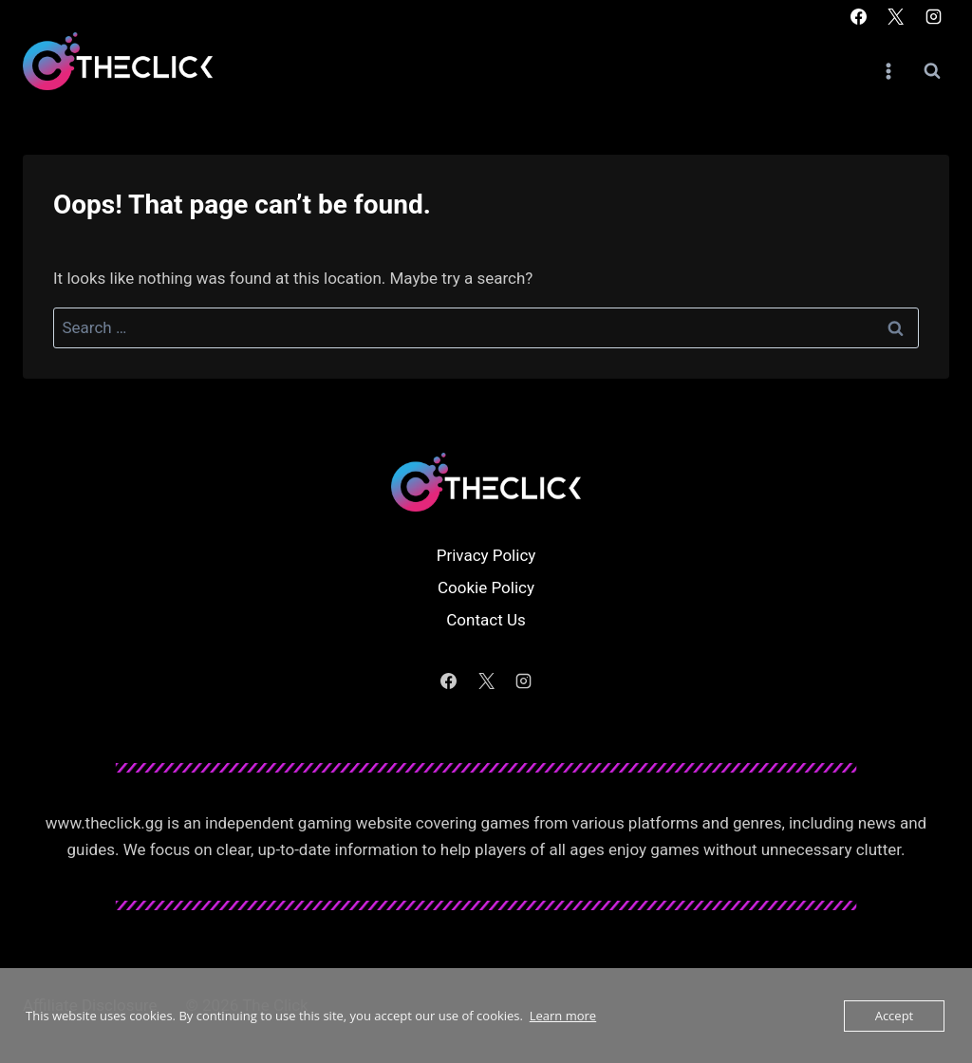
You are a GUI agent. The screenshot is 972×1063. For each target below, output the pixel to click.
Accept (894, 1015)
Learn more (563, 1015)
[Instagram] (933, 16)
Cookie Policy (486, 587)
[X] (896, 16)
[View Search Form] (932, 71)
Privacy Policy (486, 555)
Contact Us (485, 619)
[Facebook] (859, 16)
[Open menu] (888, 70)
